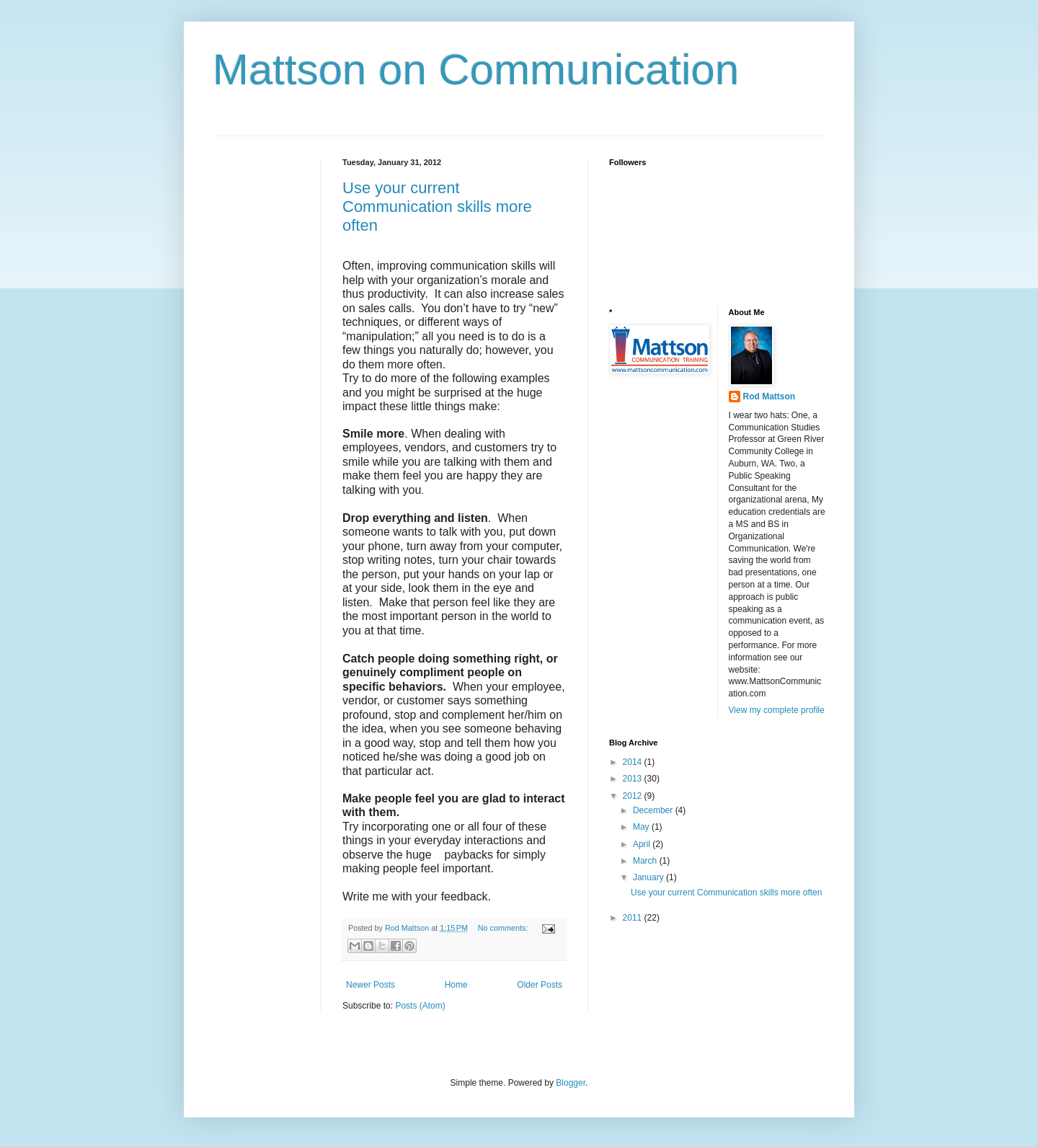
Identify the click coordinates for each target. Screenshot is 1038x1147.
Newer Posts (370, 985)
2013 (633, 779)
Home (456, 985)
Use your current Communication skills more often (437, 206)
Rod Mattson (769, 396)
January (649, 877)
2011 (633, 918)
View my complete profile (777, 710)
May (642, 827)
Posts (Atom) (420, 1006)
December (654, 810)
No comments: (504, 928)
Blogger (570, 1083)
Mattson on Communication (476, 69)
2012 (633, 796)
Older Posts (539, 985)
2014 (633, 762)
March (646, 861)
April (642, 844)
